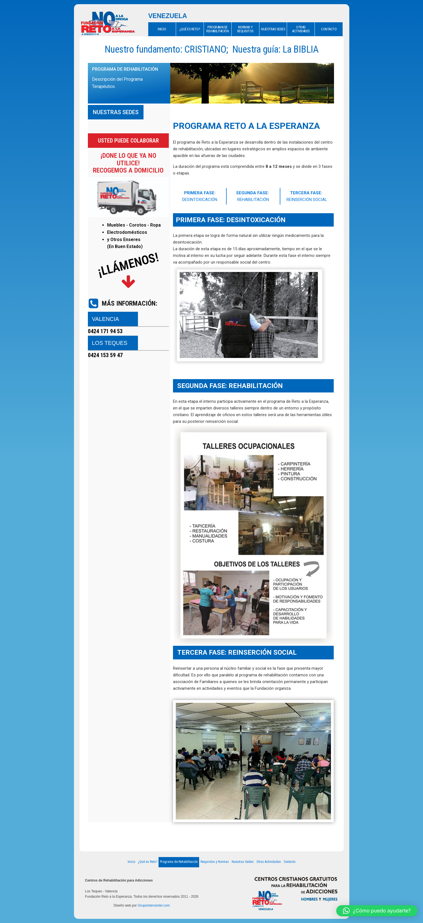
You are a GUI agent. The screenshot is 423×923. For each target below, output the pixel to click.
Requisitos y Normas (215, 862)
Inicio (131, 862)
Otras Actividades (268, 862)
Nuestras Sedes (243, 862)
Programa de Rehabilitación (179, 862)
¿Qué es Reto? (147, 862)
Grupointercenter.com (154, 905)
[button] (376, 910)
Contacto (289, 862)
